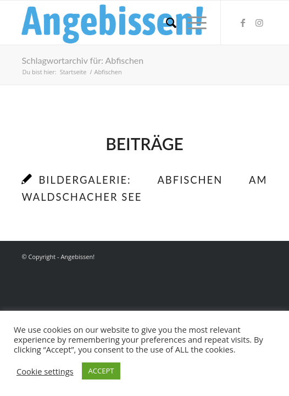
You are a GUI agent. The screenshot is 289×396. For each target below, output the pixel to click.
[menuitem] (165, 23)
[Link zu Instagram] (259, 22)
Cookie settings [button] (45, 371)
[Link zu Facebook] (243, 22)
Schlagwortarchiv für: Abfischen (82, 60)
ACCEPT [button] (101, 371)
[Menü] (191, 23)
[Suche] (165, 23)
